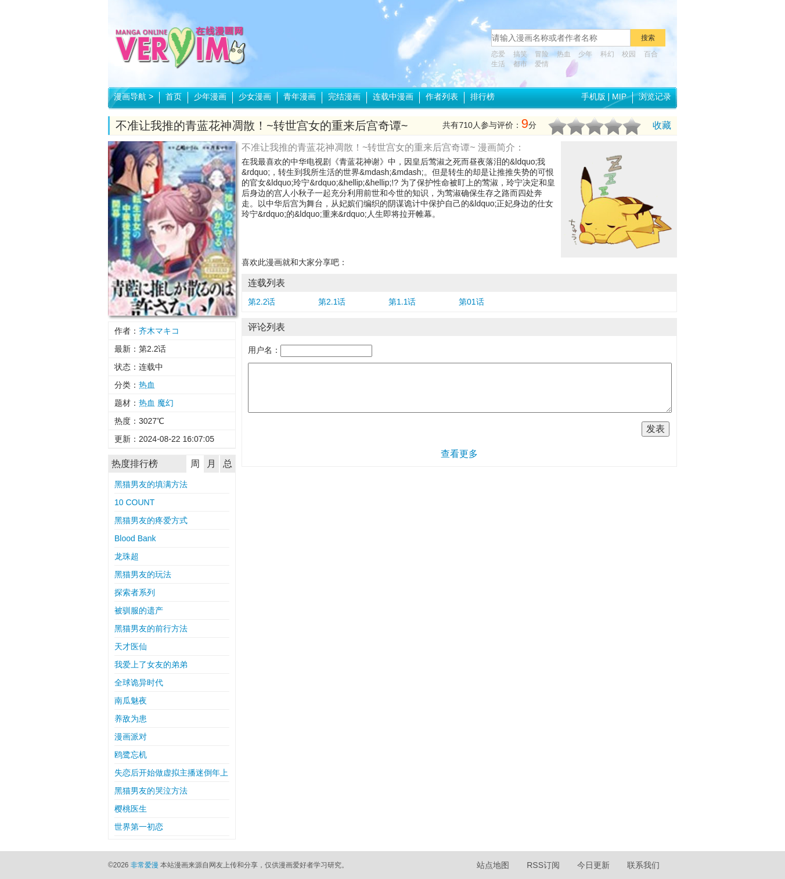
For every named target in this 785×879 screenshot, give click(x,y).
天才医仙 (130, 646)
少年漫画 (210, 96)
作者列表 (442, 96)
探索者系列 (134, 592)
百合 (651, 54)
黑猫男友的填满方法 (151, 484)
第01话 (471, 301)
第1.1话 (402, 301)
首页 (173, 96)
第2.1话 (331, 301)
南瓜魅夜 (130, 700)
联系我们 (643, 865)
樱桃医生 (130, 808)
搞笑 (520, 54)
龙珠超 (126, 556)
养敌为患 (130, 718)
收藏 (662, 125)
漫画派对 (130, 736)
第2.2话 (261, 301)
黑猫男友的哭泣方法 (151, 790)
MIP (619, 96)
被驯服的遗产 (138, 610)
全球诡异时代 (138, 682)
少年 (585, 54)
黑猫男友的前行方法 (151, 628)
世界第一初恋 (138, 826)
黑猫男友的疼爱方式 (151, 520)
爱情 (542, 64)
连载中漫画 (393, 96)
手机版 (593, 96)
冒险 (542, 54)
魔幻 (165, 403)
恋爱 (498, 54)
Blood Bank (135, 538)
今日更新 (593, 865)
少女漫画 (255, 96)
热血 (564, 54)
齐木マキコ (159, 330)
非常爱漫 (145, 865)
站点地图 (493, 865)
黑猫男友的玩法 (142, 574)
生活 (498, 64)
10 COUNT (134, 502)
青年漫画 (299, 96)
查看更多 (459, 454)
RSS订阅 (543, 865)
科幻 (607, 54)
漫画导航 (133, 96)
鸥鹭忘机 (130, 754)
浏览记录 (655, 96)
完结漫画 (344, 96)
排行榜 (482, 96)
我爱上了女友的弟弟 (151, 664)
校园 (629, 54)
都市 (520, 64)
